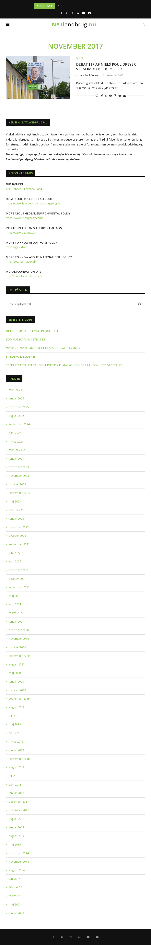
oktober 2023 (17, 484)
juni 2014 (14, 879)
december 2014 (19, 853)
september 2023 (19, 493)
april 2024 (15, 433)
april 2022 (15, 561)
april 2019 (15, 733)
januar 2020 (16, 681)
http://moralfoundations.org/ (24, 276)
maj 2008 (15, 904)
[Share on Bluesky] (119, 96)
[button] (58, 6)
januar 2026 (16, 398)
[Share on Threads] (115, 96)
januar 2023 (16, 518)
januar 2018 (16, 793)
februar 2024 (17, 450)
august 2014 (17, 870)
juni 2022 (14, 553)
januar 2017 (16, 827)
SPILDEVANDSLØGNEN (21, 356)
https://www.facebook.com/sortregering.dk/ (33, 203)
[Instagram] (72, 13)
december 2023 (19, 467)
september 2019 (19, 698)
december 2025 (19, 407)
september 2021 (19, 587)
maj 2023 (15, 501)
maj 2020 (15, 673)
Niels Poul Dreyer (88, 75)
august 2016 (17, 836)
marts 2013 (16, 896)
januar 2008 (16, 913)
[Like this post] (97, 96)
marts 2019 (16, 741)
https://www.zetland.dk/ (21, 232)
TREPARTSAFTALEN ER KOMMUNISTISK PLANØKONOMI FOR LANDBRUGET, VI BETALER (64, 365)
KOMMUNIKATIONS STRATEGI (26, 339)
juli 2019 (14, 716)
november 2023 (19, 476)
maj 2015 (15, 844)
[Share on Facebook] (102, 96)
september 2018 (19, 759)
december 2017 (19, 801)
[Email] (89, 13)
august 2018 (17, 767)
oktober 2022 (17, 535)
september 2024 (19, 424)
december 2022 (19, 527)
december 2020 (19, 630)
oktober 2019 (17, 690)
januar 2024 (16, 458)
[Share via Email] (124, 96)
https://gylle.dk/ (15, 247)
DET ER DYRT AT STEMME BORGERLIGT (32, 331)
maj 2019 (15, 724)
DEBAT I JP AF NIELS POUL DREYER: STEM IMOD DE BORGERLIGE (106, 66)
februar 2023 (17, 510)
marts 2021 (16, 613)
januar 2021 (16, 621)
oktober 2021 (17, 579)
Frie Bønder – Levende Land (24, 189)
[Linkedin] (78, 13)
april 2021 (15, 604)
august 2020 (17, 664)
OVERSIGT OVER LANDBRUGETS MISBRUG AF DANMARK (43, 348)
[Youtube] (83, 13)
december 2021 (19, 570)
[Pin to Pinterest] (110, 96)
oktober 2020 (17, 647)
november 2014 (19, 861)
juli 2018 (14, 776)
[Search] (143, 24)
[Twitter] (66, 13)
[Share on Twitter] (106, 96)
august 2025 (17, 416)
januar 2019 (16, 750)
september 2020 (19, 656)
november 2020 (19, 638)
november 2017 (19, 810)
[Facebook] (61, 13)
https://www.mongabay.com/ (24, 218)
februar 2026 (17, 390)
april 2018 (15, 784)
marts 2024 (16, 441)
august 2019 (17, 707)
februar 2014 (17, 887)
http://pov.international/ (21, 261)
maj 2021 (15, 596)
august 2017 (17, 819)
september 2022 (19, 544)
